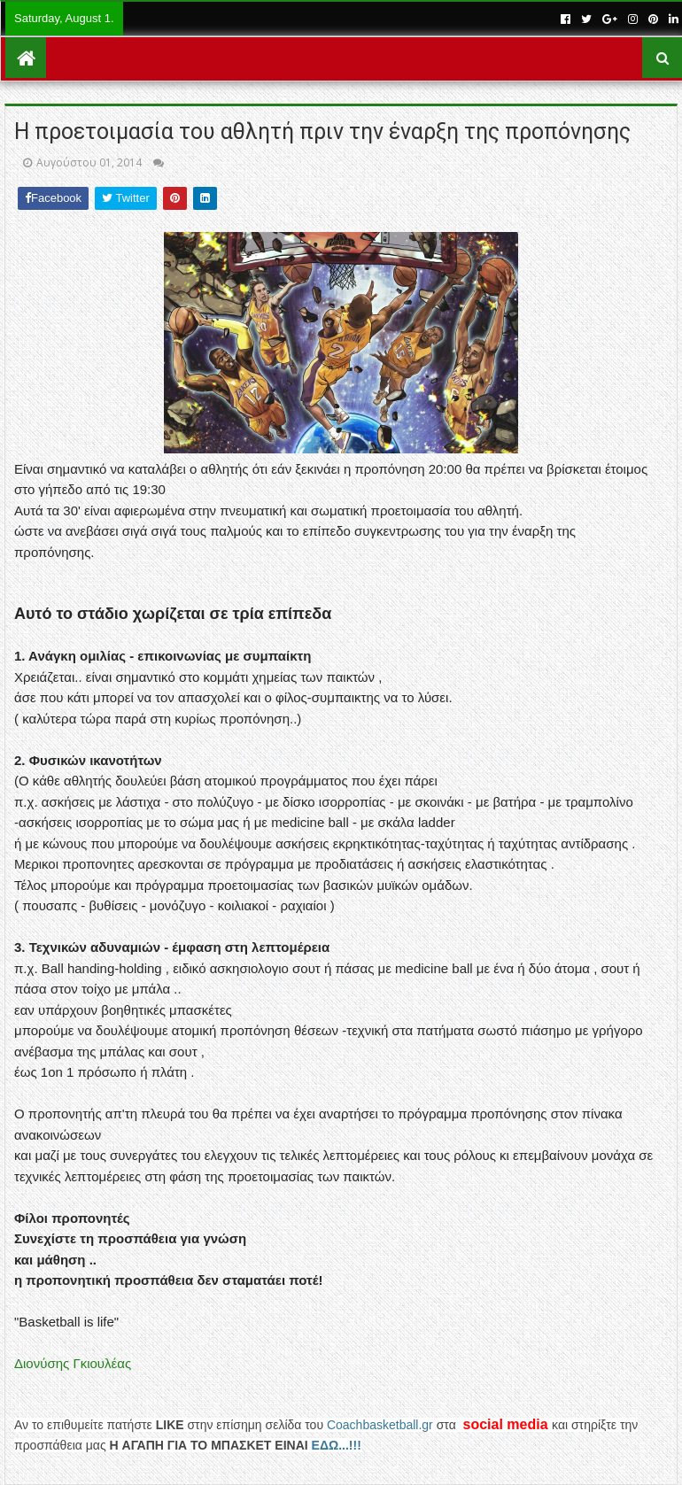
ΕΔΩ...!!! (336, 1445)
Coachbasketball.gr (380, 1425)
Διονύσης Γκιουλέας (72, 1363)
